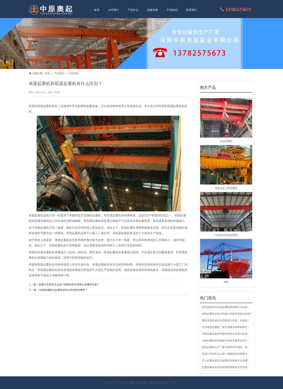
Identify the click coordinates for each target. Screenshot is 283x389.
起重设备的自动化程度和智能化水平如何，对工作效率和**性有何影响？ (242, 367)
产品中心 (133, 9)
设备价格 (152, 9)
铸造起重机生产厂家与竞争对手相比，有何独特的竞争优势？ (236, 347)
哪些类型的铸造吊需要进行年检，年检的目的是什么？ (232, 320)
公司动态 (73, 73)
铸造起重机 (226, 141)
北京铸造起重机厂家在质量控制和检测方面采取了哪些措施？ (236, 327)
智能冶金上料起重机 (226, 188)
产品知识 (172, 9)
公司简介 (113, 9)
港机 (226, 282)
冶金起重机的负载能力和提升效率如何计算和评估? (230, 340)
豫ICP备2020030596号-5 (157, 382)
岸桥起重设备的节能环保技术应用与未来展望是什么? (231, 334)
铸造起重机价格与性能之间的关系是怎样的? (226, 313)
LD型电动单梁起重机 (226, 235)
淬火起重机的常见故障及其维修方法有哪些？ (227, 360)
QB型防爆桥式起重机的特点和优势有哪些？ (63, 290)
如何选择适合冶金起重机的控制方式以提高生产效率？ (232, 307)
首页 (96, 9)
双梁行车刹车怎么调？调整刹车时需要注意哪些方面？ (69, 284)
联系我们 (191, 9)
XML (175, 382)
